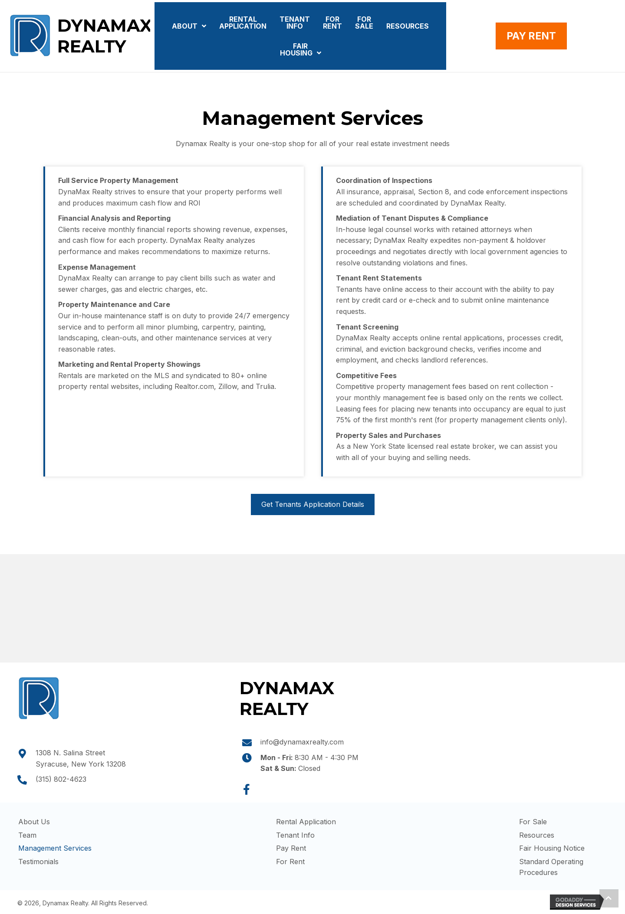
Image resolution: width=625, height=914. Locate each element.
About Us (34, 821)
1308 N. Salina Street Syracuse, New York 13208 (81, 758)
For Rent (290, 861)
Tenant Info (295, 835)
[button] (246, 789)
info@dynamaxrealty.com (302, 742)
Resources (536, 835)
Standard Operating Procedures (551, 867)
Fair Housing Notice (552, 848)
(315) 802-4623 (61, 779)
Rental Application (306, 821)
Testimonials (38, 861)
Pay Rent (291, 848)
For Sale (533, 821)
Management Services (55, 848)
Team (27, 835)
